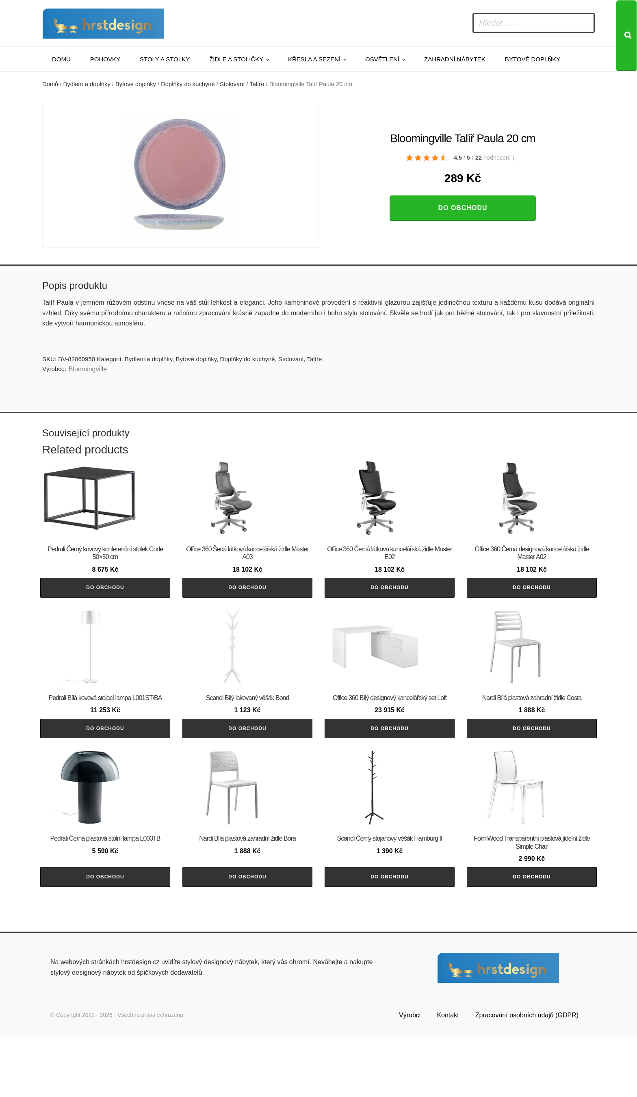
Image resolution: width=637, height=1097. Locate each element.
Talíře (256, 84)
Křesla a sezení (314, 59)
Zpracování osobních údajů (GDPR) (526, 1075)
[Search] (626, 35)
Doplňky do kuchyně (188, 84)
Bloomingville (88, 369)
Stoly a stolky (165, 59)
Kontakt (448, 1075)
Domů (61, 59)
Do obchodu (462, 207)
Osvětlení (382, 59)
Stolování (232, 84)
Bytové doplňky (532, 59)
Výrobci (409, 1075)
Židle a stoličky (236, 59)
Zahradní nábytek (454, 59)
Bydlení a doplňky (86, 84)
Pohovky (105, 59)
